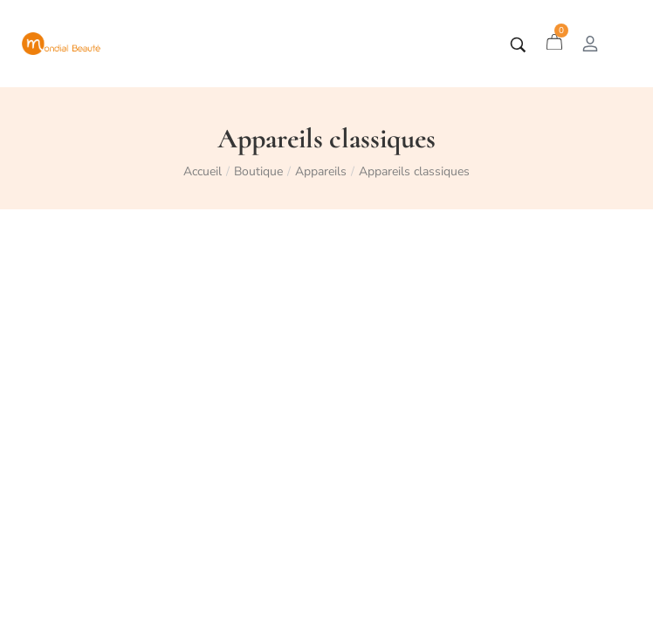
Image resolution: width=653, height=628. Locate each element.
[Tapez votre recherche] (518, 45)
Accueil (202, 171)
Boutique (258, 171)
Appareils (321, 171)
